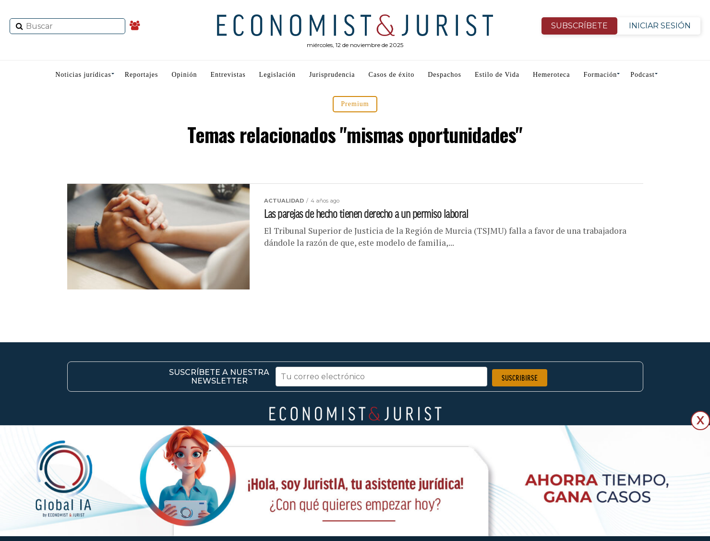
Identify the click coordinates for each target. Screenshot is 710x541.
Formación (600, 74)
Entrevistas (227, 74)
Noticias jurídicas (83, 74)
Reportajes (141, 74)
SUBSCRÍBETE (579, 25)
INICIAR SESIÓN (660, 25)
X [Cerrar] (700, 420)
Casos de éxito (392, 74)
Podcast (642, 74)
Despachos (444, 74)
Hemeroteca (551, 74)
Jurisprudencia (332, 74)
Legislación (277, 74)
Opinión (184, 74)
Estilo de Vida (497, 74)
